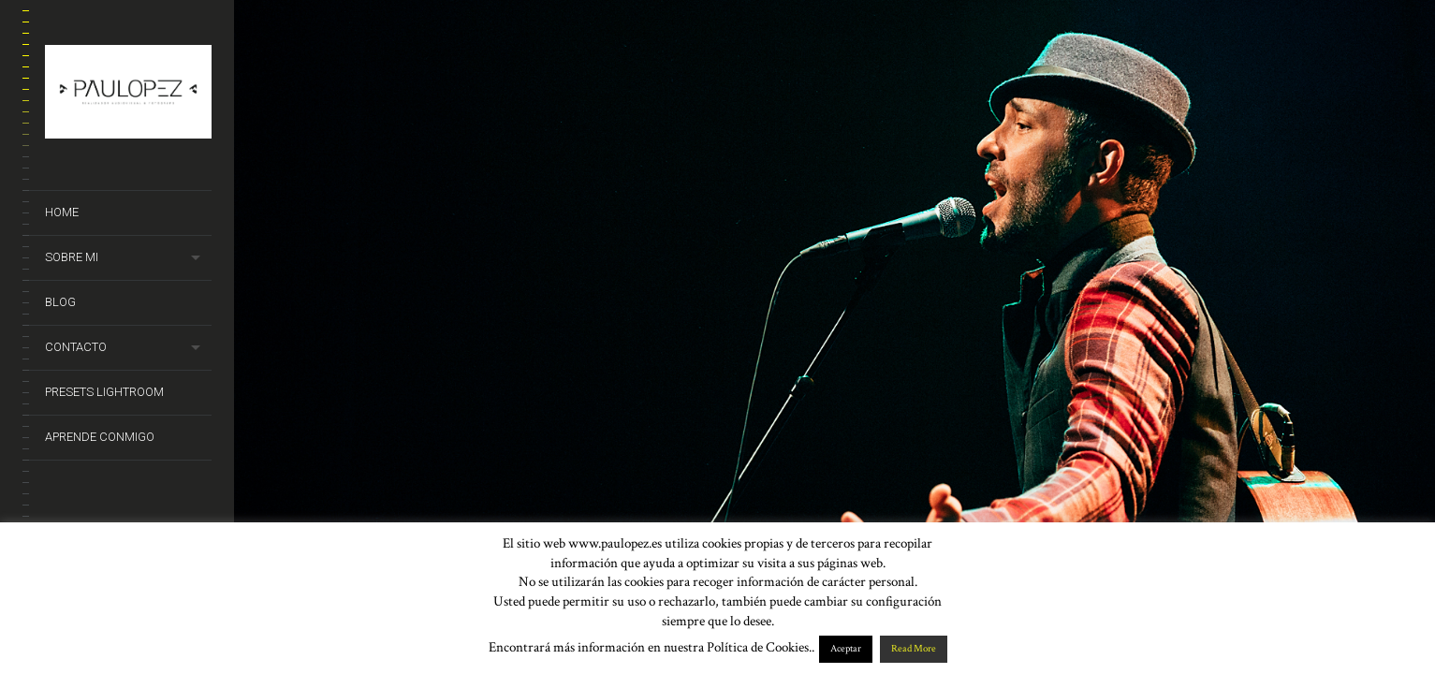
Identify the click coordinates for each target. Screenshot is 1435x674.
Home (62, 212)
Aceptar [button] (845, 648)
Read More (913, 648)
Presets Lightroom (104, 392)
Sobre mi (71, 257)
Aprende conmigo (99, 437)
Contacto (76, 347)
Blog (60, 302)
